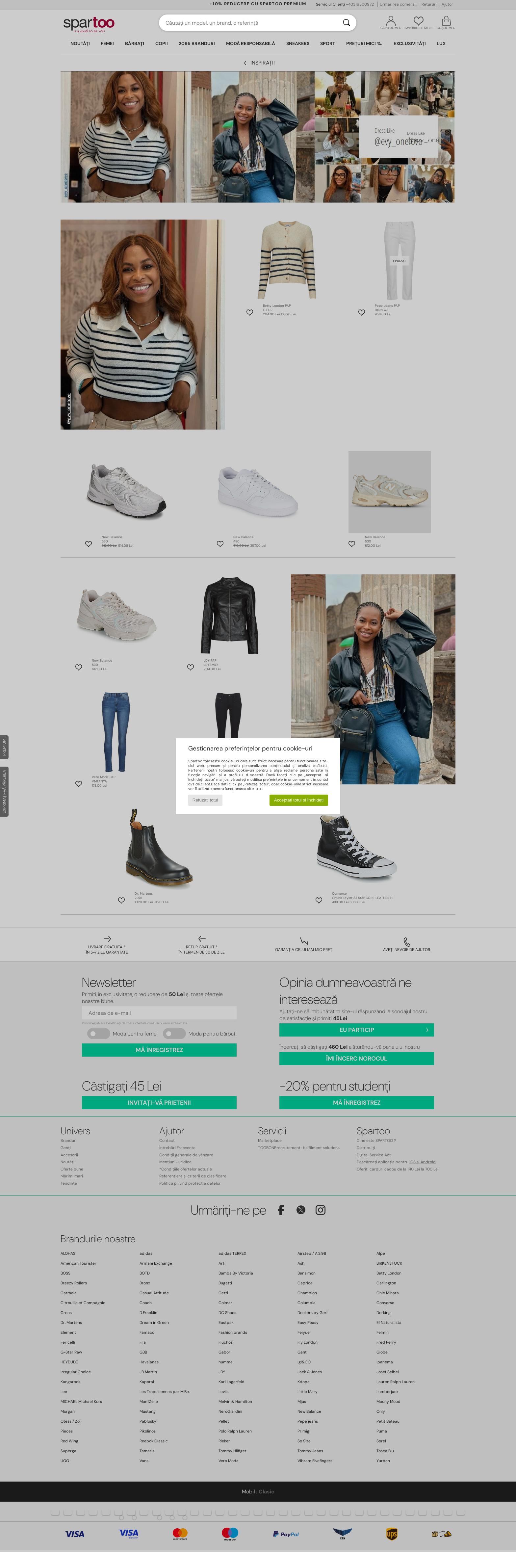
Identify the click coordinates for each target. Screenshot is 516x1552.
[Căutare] (346, 22)
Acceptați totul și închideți (298, 800)
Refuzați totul (205, 800)
